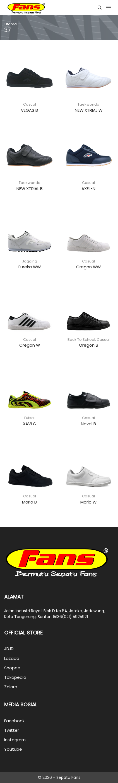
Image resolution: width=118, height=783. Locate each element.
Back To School (81, 339)
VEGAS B (29, 110)
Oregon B (88, 345)
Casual (29, 104)
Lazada (11, 658)
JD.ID (9, 648)
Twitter (11, 730)
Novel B (88, 424)
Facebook (14, 721)
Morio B (29, 502)
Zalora (10, 687)
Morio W (88, 502)
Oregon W (29, 345)
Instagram (15, 740)
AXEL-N (88, 188)
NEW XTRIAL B (29, 188)
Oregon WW (88, 267)
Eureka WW (29, 267)
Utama (10, 24)
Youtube (13, 749)
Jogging (29, 261)
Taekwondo (88, 104)
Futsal (29, 417)
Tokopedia (15, 677)
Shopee (12, 668)
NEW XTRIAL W (88, 110)
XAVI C (29, 424)
